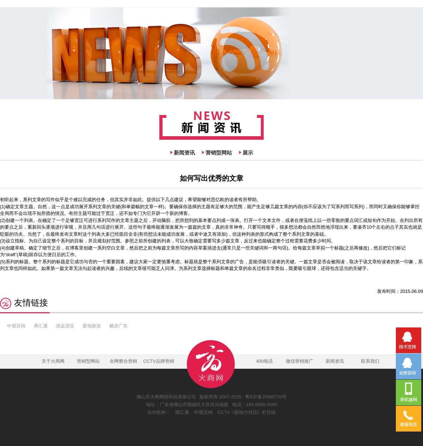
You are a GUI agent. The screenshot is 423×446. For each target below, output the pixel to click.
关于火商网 (53, 361)
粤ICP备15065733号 (266, 396)
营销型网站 (219, 153)
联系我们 (370, 361)
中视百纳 (16, 326)
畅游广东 (118, 326)
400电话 (264, 361)
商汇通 (41, 326)
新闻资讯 (184, 153)
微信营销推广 (299, 361)
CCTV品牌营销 (158, 361)
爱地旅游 (91, 326)
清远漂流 (65, 326)
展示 (248, 153)
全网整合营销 (123, 361)
